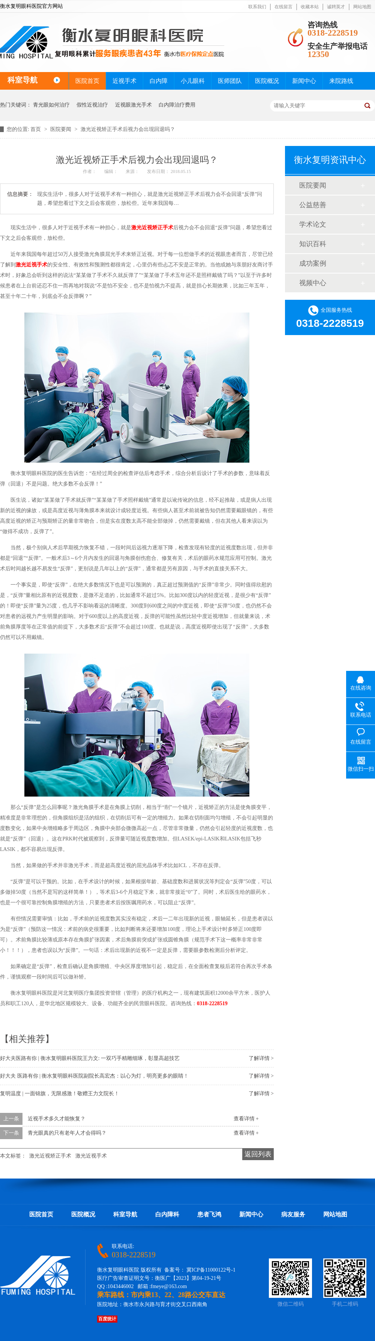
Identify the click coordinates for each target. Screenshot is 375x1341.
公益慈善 (312, 205)
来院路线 (341, 81)
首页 (36, 129)
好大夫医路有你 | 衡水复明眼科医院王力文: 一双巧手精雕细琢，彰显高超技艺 (90, 1058)
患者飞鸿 (209, 1214)
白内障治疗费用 (177, 105)
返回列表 (258, 1154)
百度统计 (107, 1318)
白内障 (159, 81)
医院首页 (87, 81)
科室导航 (125, 1214)
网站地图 (362, 6)
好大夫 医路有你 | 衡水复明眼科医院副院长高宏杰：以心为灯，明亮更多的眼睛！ (94, 1076)
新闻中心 (304, 81)
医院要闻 (61, 129)
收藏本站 (310, 6)
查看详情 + (246, 1119)
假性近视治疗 (92, 105)
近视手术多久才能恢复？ (57, 1119)
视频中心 (312, 283)
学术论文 (312, 224)
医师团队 (230, 81)
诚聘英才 (336, 6)
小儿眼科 (193, 81)
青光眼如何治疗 (51, 105)
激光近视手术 (31, 265)
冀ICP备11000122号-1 (211, 1270)
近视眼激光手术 (133, 105)
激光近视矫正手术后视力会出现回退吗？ (128, 129)
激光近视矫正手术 (152, 227)
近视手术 (124, 81)
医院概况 (267, 81)
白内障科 (167, 1214)
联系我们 (257, 6)
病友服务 (293, 1214)
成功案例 (312, 263)
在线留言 (283, 6)
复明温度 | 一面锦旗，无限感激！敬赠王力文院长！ (59, 1093)
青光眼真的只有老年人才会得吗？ (67, 1133)
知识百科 (312, 244)
